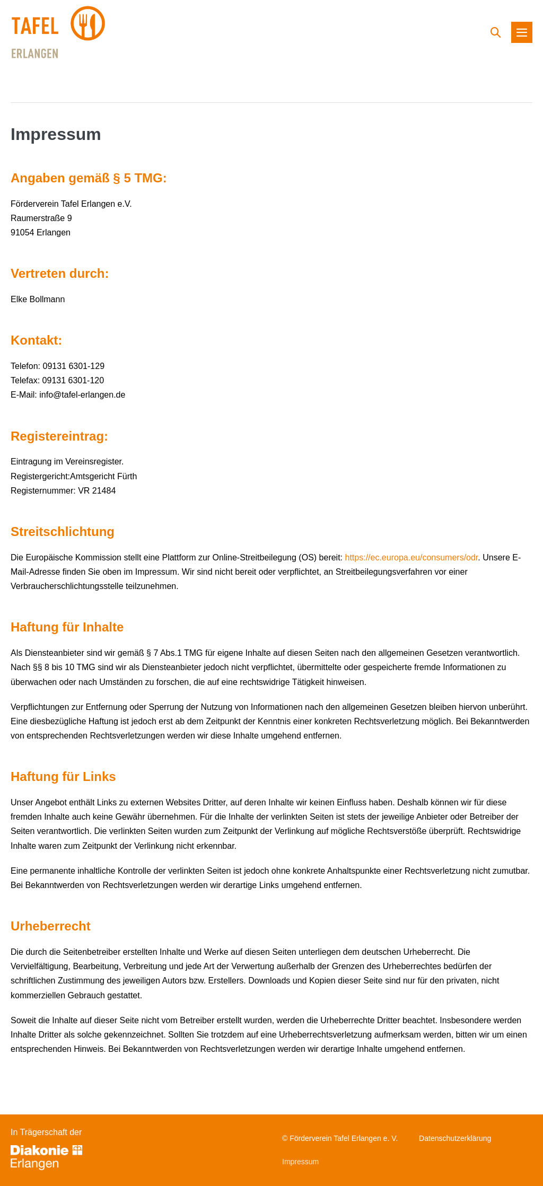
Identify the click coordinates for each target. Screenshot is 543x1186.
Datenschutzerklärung (455, 1138)
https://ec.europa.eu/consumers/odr (411, 557)
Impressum (300, 1161)
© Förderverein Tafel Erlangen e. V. (340, 1138)
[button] (496, 32)
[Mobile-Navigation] (521, 32)
